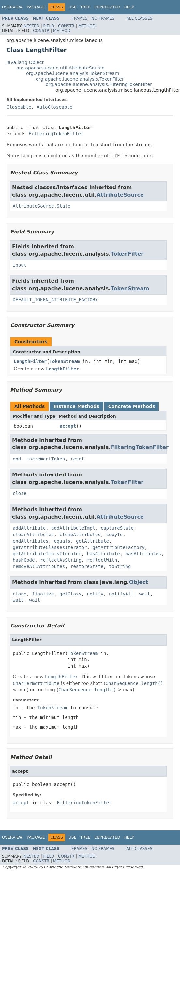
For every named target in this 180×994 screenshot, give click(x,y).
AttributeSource (120, 195)
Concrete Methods (131, 406)
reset (77, 458)
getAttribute (92, 541)
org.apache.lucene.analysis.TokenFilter (80, 79)
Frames (80, 18)
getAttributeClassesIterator (50, 547)
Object (138, 582)
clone (19, 593)
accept (68, 426)
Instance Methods (76, 406)
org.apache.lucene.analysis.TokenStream (72, 73)
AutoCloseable (55, 107)
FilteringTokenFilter (55, 133)
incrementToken (45, 458)
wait (144, 593)
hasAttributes (143, 553)
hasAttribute (103, 553)
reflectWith (102, 560)
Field (48, 26)
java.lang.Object (25, 62)
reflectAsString (60, 560)
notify (95, 593)
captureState (117, 528)
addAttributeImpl (73, 528)
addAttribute (29, 528)
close (19, 493)
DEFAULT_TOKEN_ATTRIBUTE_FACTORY (55, 299)
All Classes (139, 18)
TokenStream (130, 288)
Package (36, 7)
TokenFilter (127, 254)
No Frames (102, 18)
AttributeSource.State (41, 206)
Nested (31, 26)
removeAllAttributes (39, 566)
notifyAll (121, 593)
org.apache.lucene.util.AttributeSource (60, 67)
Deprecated (107, 7)
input (19, 265)
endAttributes (31, 541)
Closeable (19, 107)
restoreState (86, 566)
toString (120, 566)
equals (62, 541)
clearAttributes (33, 534)
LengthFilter (30, 361)
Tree (85, 7)
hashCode (24, 560)
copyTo (114, 534)
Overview (12, 7)
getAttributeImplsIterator (47, 553)
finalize (43, 593)
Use (72, 7)
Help (129, 7)
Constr (66, 26)
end (17, 458)
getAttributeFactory (118, 547)
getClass (70, 593)
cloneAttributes (79, 534)
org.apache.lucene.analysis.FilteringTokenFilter (99, 84)
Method (87, 26)
